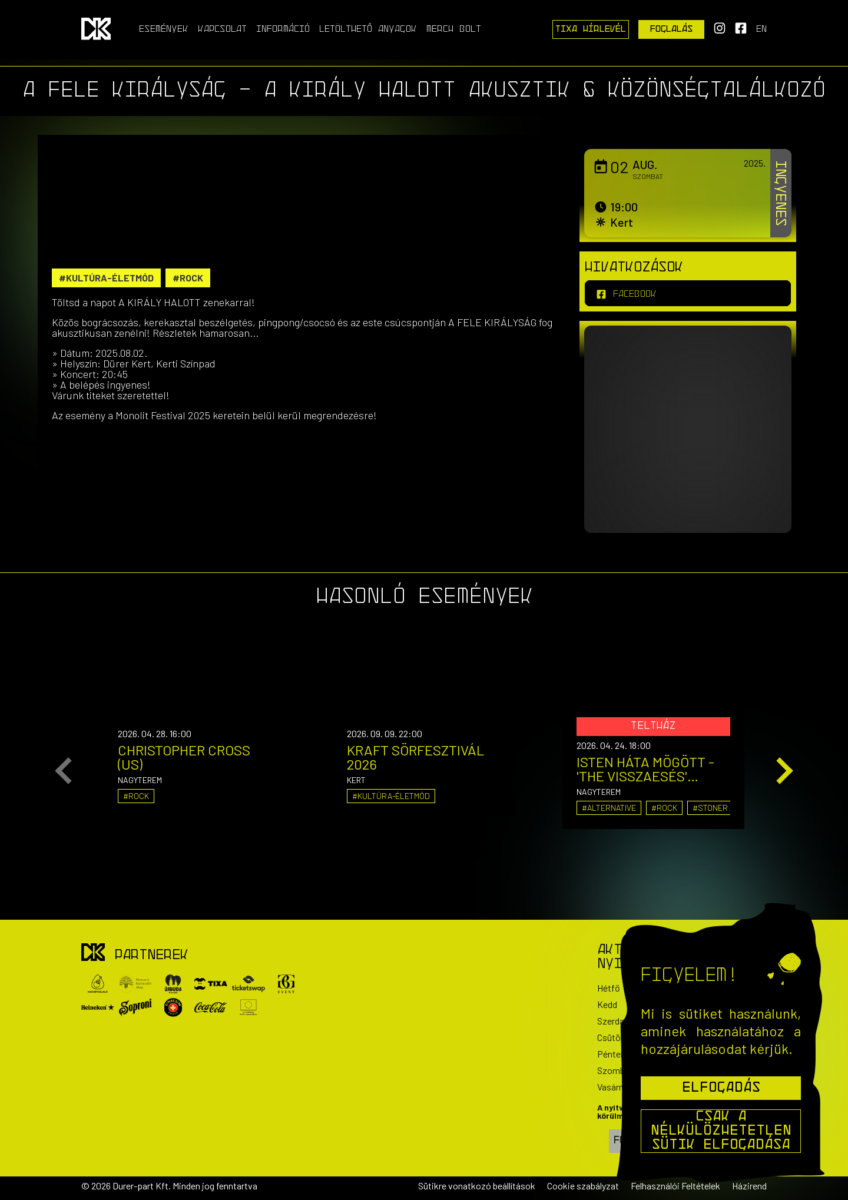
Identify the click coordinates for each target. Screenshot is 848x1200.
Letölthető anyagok (368, 29)
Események (163, 29)
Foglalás (671, 29)
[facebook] (687, 293)
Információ (283, 29)
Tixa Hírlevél (590, 29)
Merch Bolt (453, 29)
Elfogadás (721, 1088)
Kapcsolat (222, 29)
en (761, 29)
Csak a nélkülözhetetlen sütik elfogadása (721, 1131)
